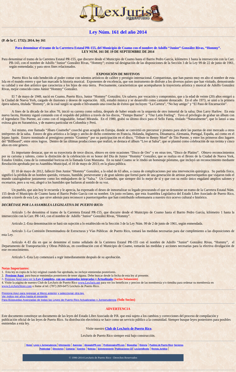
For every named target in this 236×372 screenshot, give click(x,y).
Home (29, 345)
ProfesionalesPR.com (114, 345)
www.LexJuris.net (89, 282)
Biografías (132, 345)
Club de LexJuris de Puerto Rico (128, 328)
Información (64, 345)
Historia (143, 345)
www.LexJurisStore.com (17, 286)
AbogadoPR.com (92, 345)
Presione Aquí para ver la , (59, 279)
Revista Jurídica (159, 349)
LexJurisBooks (141, 349)
